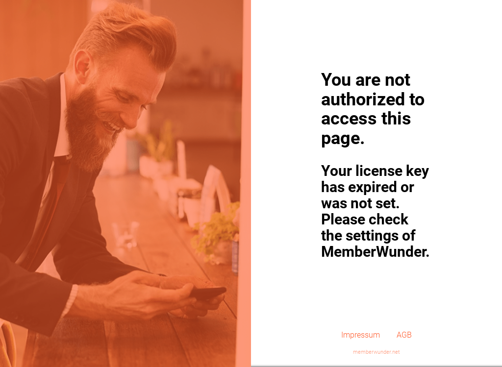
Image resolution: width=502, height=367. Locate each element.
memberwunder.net (376, 352)
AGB (404, 335)
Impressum (360, 335)
